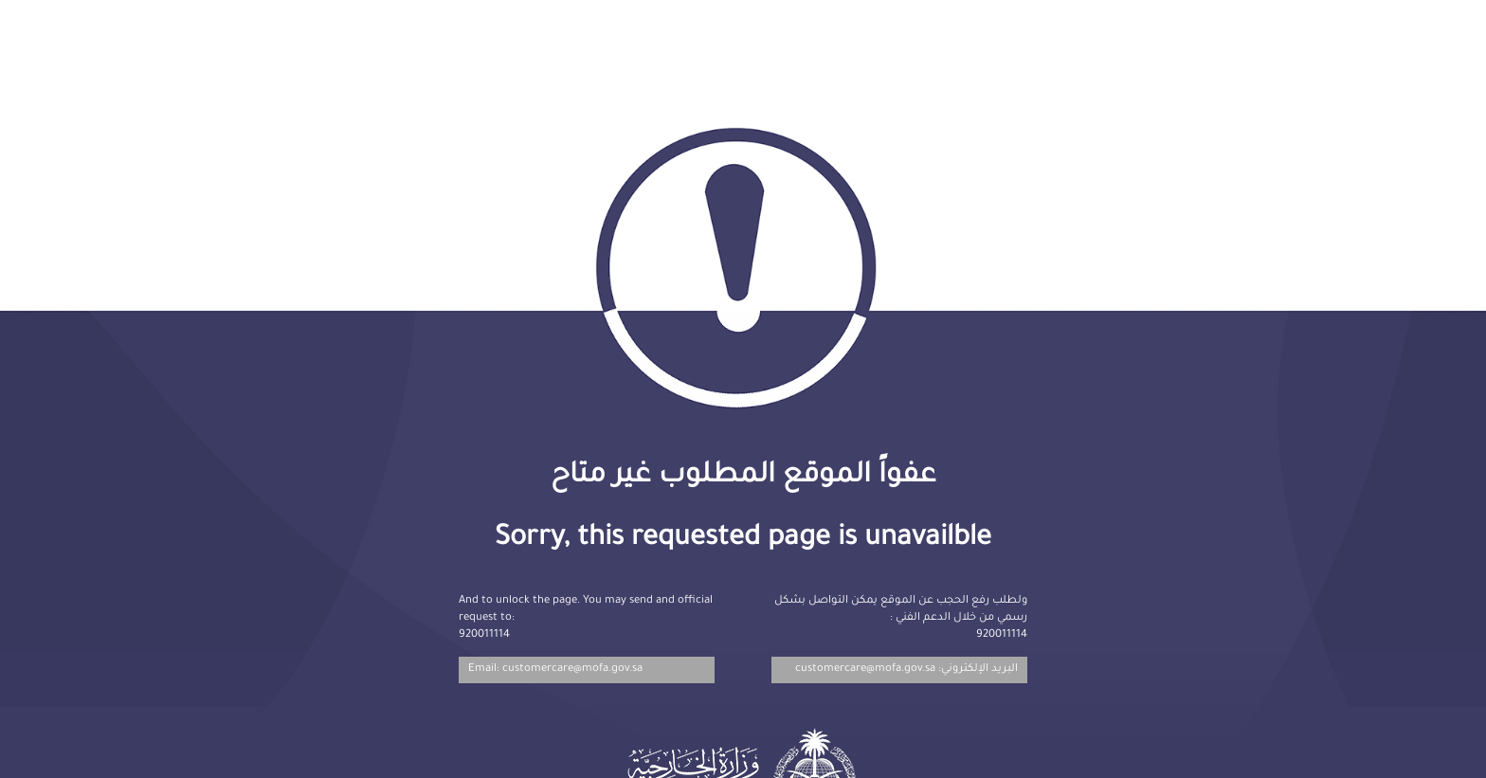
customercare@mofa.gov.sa (865, 669)
